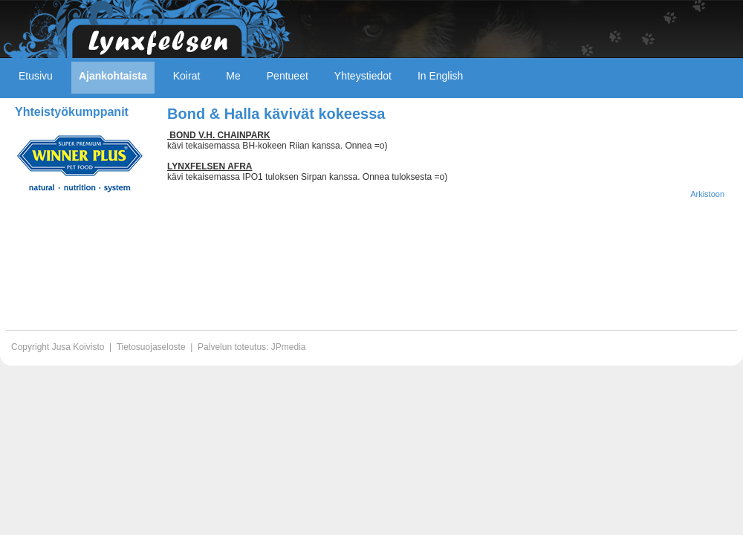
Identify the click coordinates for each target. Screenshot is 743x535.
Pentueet (287, 76)
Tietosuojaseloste (151, 347)
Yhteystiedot (363, 76)
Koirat (187, 76)
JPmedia (288, 347)
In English (440, 76)
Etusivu (36, 76)
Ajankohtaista (113, 76)
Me (233, 76)
